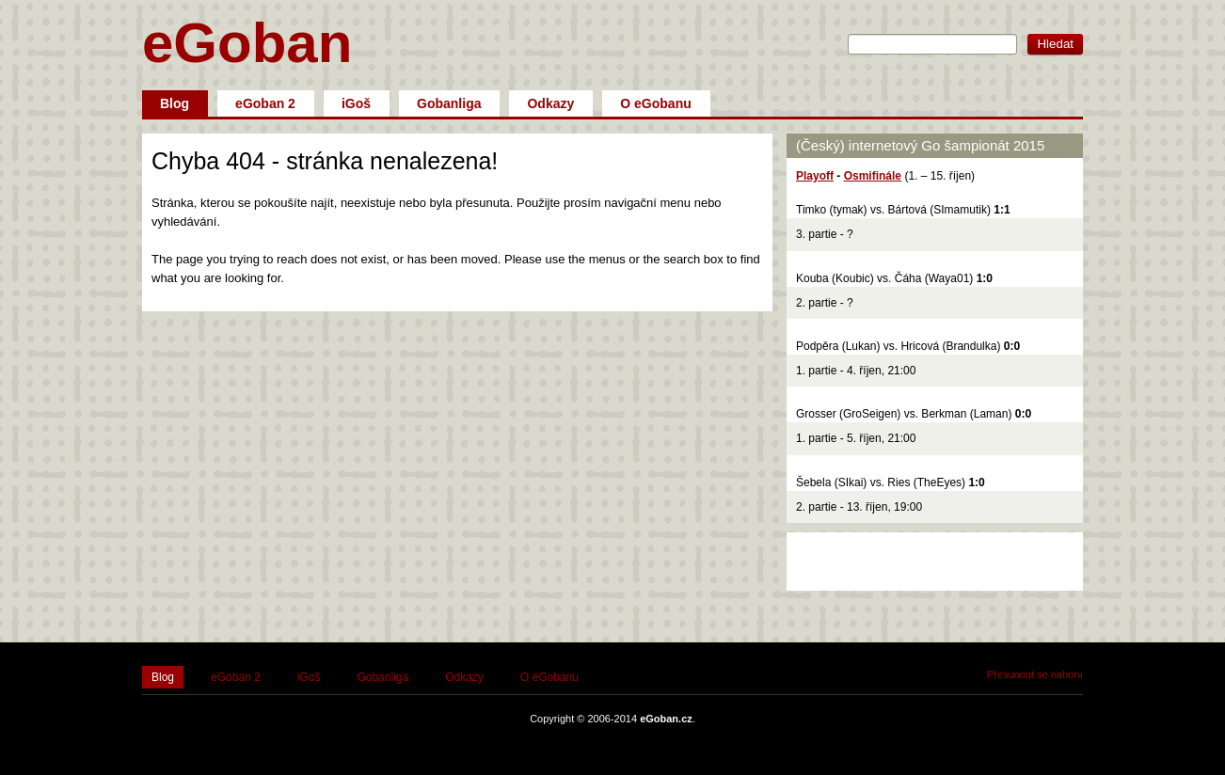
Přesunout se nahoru (1035, 674)
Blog (174, 103)
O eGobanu (655, 103)
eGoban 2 (265, 103)
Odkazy (550, 103)
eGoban (247, 42)
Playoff (815, 175)
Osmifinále (872, 175)
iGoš (356, 103)
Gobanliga (449, 103)
